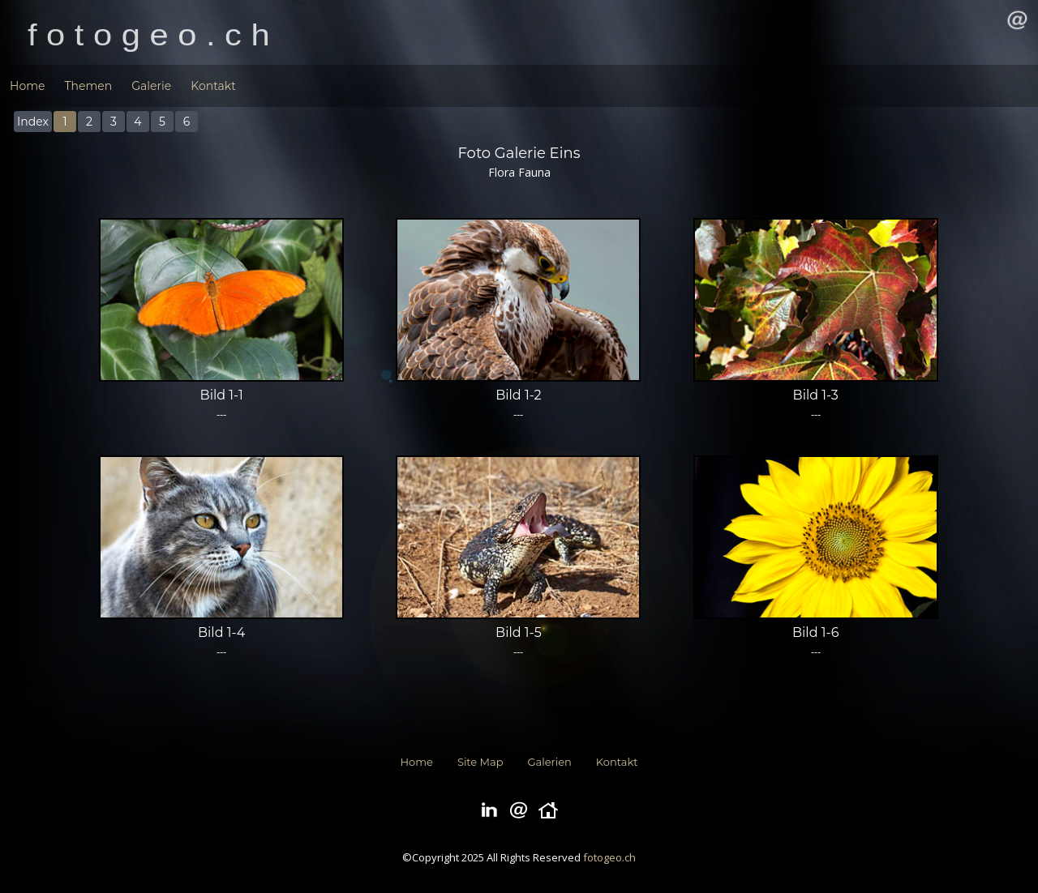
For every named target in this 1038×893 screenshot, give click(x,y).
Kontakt (213, 86)
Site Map (480, 761)
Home (27, 86)
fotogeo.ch (609, 857)
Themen (88, 86)
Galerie (151, 86)
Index (33, 121)
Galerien (550, 761)
